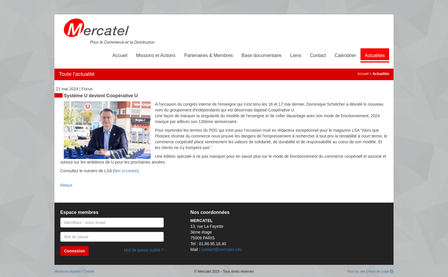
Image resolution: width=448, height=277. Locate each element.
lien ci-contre (125, 170)
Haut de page (381, 271)
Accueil (120, 55)
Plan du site (356, 271)
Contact (318, 55)
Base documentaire (262, 55)
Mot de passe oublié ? (144, 250)
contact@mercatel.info (221, 249)
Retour (66, 185)
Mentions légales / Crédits (74, 271)
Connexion (74, 251)
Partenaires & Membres (208, 55)
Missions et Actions (155, 55)
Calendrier (345, 55)
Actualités (375, 55)
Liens (295, 55)
